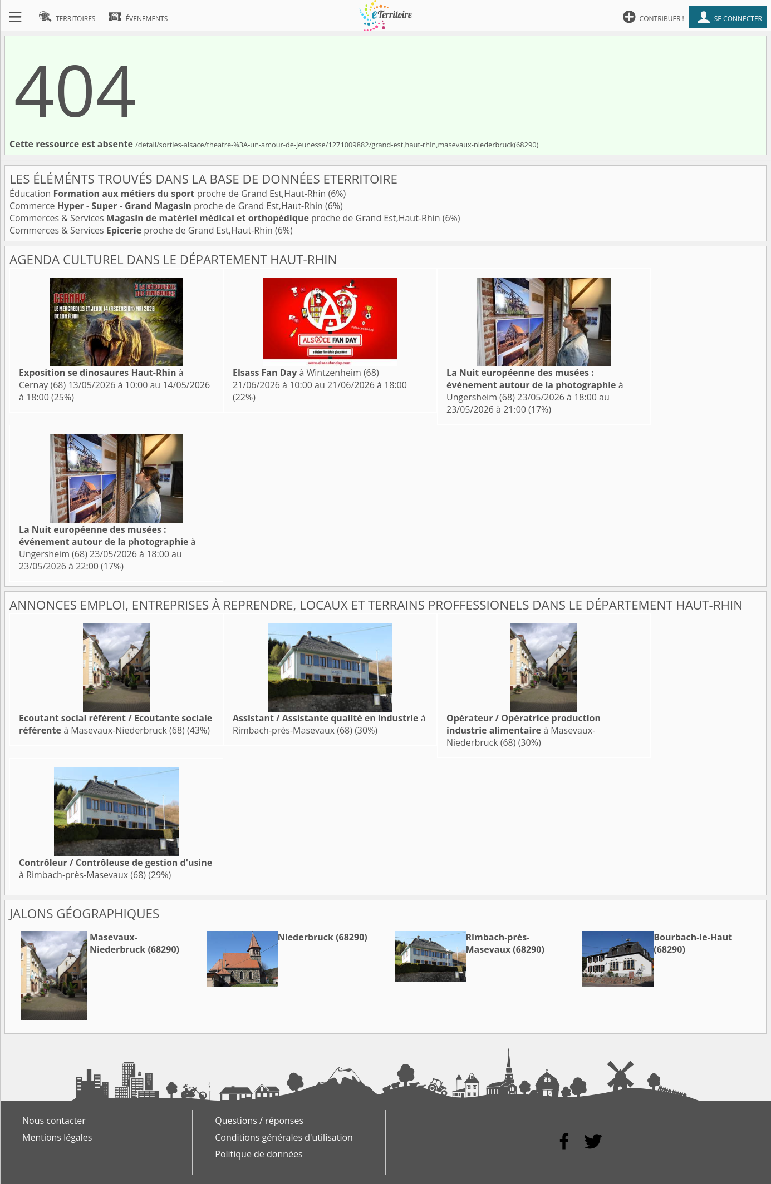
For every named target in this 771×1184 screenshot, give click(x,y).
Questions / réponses (259, 1120)
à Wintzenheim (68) (306, 372)
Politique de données (258, 1154)
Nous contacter (54, 1120)
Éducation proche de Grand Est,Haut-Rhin (168, 193)
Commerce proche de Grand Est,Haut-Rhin (167, 206)
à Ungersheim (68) (534, 384)
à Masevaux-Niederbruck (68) (115, 724)
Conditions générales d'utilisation (284, 1137)
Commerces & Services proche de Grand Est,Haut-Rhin (226, 218)
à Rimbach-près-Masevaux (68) (329, 724)
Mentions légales (57, 1137)
